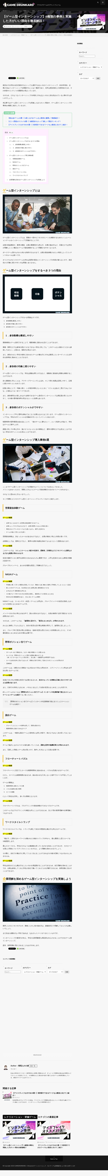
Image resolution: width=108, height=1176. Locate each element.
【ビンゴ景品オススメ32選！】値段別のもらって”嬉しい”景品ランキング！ (34, 124)
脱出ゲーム (14, 171)
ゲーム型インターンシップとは (17, 140)
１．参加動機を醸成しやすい (20, 147)
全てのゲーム (67, 11)
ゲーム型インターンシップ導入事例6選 (19, 158)
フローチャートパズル (17, 174)
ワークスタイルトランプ (18, 178)
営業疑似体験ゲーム (17, 161)
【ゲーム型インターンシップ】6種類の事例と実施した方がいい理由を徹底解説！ (19, 1150)
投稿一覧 (32, 1068)
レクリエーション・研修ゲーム (23, 11)
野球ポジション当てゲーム (19, 168)
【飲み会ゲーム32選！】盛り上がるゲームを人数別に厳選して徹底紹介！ (34, 120)
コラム (58, 11)
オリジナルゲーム (47, 11)
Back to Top (54, 1165)
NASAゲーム (15, 164)
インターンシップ (61, 1144)
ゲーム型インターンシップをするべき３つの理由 (22, 143)
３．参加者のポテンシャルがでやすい (22, 153)
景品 (37, 11)
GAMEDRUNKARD (20, 1171)
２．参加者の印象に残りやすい (20, 150)
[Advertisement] (37, 59)
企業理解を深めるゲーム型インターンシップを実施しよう (25, 182)
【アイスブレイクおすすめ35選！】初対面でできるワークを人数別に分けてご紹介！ (38, 127)
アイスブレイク (51, 1144)
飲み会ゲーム (7, 11)
